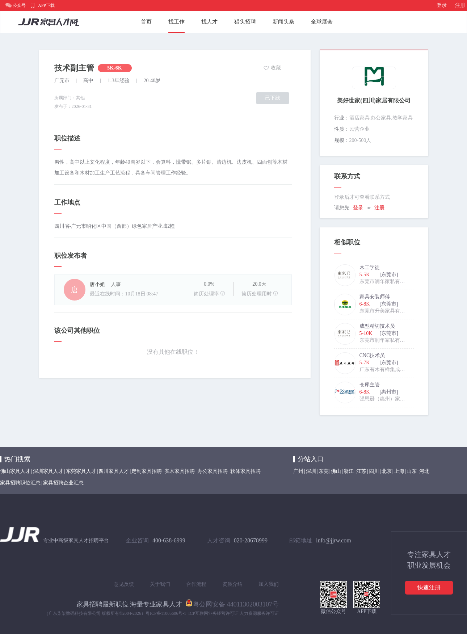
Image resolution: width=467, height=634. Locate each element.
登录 (442, 5)
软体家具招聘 (245, 471)
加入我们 (268, 584)
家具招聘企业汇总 (63, 483)
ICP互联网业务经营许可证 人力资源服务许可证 (233, 613)
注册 (460, 5)
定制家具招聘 (146, 471)
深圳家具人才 (48, 471)
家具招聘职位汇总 (20, 483)
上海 (399, 471)
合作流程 (196, 584)
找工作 (176, 22)
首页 (146, 22)
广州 (298, 471)
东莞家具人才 (81, 471)
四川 (374, 471)
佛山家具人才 (15, 471)
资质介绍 (232, 584)
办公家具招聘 (212, 471)
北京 (387, 471)
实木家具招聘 (179, 471)
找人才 (209, 22)
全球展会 (322, 22)
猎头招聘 (245, 22)
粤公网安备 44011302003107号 (232, 602)
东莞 (324, 471)
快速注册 (429, 587)
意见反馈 (124, 584)
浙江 (349, 471)
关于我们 (160, 584)
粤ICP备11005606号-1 (166, 613)
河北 (424, 471)
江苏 (361, 471)
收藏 (276, 68)
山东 (412, 471)
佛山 (336, 471)
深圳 (311, 471)
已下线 (272, 98)
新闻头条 (283, 22)
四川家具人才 (113, 471)
